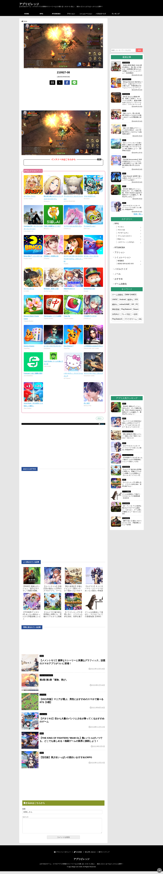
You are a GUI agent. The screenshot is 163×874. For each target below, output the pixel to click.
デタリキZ (43, 714)
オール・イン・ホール (91, 256)
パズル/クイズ (101, 14)
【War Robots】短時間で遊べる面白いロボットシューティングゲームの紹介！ (132, 178)
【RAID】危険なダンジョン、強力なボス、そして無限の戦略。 (32, 588)
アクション (71, 14)
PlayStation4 (126, 309)
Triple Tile (67, 316)
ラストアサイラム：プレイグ (93, 373)
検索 (139, 50)
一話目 (135, 314)
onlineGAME (124, 304)
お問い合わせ (90, 855)
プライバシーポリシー (62, 855)
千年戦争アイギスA (90, 316)
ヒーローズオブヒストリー (52, 346)
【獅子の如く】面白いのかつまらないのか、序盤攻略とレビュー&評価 (131, 522)
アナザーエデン (123, 233)
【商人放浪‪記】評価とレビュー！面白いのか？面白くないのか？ (73, 588)
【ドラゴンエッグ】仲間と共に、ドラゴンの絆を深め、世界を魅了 (73, 614)
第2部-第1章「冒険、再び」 (54, 680)
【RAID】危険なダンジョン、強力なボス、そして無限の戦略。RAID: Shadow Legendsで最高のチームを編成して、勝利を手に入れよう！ (132, 192)
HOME (26, 14)
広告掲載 (78, 855)
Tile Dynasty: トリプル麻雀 (52, 316)
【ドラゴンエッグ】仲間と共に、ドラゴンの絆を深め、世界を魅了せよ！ (131, 484)
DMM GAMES (130, 295)
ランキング (116, 14)
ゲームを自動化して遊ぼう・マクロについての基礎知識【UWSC (94, 614)
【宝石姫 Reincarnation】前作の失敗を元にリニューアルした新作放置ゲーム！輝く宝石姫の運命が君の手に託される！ (132, 163)
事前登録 (115, 309)
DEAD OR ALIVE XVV (126, 264)
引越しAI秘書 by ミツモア (52, 226)
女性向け (115, 314)
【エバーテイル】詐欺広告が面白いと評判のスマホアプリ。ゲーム (52, 588)
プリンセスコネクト (46, 675)
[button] (52, 82)
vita (140, 319)
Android (123, 299)
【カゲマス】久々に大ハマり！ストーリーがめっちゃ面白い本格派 (94, 588)
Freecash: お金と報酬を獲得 (33, 373)
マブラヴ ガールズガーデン (73, 226)
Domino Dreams (29, 346)
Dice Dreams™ (69, 346)
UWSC (115, 299)
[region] (63, 98)
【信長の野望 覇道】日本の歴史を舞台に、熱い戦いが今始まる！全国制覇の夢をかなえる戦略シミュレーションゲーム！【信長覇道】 (132, 69)
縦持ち (130, 300)
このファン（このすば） (126, 242)
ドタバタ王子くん (90, 196)
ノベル (118, 274)
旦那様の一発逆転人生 (51, 256)
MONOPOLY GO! (89, 288)
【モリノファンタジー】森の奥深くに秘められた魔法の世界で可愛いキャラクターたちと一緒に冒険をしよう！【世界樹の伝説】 (131, 146)
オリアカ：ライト (30, 196)
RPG (41, 14)
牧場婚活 (121, 261)
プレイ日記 (125, 314)
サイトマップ (104, 855)
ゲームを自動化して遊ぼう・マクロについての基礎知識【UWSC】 (131, 496)
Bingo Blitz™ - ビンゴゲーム (33, 256)
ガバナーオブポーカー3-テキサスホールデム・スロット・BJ (73, 258)
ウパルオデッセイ (90, 226)
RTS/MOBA (56, 14)
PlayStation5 (117, 319)
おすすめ (43, 695)
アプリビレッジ (29, 4)
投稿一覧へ (138, 214)
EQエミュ (121, 239)
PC (137, 304)
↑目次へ (99, 418)
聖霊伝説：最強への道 (51, 288)
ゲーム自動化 (121, 284)
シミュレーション (86, 14)
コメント (25, 817)
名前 (23, 809)
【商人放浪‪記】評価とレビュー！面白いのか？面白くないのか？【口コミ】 (131, 436)
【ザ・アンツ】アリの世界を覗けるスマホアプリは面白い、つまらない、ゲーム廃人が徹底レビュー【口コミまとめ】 (131, 509)
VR (132, 304)
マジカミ (121, 227)
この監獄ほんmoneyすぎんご (93, 346)
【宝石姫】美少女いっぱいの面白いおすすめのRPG (66, 757)
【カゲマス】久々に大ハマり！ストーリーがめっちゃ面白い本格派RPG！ (131, 207)
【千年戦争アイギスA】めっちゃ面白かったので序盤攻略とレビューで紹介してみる (132, 459)
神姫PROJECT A (69, 288)
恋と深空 (87, 403)
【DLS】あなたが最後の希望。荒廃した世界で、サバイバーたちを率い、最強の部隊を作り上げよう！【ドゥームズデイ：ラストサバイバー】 (131, 100)
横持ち (115, 304)
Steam (135, 309)
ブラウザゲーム (130, 319)
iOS (136, 299)
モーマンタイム (29, 288)
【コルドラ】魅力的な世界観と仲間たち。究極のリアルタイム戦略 (52, 614)
